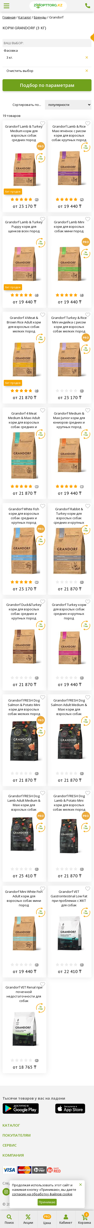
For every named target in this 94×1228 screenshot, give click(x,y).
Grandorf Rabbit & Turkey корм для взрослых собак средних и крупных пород (69, 516)
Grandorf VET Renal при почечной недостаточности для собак (24, 994)
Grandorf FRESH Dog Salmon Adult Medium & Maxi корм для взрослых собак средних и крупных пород (69, 707)
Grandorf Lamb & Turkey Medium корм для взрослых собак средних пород (24, 133)
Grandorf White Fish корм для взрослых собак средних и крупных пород (24, 516)
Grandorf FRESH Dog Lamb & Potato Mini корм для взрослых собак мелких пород (69, 803)
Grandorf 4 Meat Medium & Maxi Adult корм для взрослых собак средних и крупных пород (24, 420)
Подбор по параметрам (47, 85)
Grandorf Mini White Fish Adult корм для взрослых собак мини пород (24, 898)
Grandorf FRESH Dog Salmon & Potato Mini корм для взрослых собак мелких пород (24, 707)
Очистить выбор (47, 70)
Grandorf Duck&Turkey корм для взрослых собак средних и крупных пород (24, 611)
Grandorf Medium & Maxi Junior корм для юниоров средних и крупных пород (69, 420)
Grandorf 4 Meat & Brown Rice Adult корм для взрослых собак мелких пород (24, 324)
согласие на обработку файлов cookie (42, 1194)
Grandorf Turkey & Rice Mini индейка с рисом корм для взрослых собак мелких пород (69, 324)
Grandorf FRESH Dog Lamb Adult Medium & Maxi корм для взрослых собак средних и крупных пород (24, 803)
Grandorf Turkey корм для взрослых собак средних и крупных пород (69, 611)
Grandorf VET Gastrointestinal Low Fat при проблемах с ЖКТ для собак (69, 898)
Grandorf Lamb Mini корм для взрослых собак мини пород (69, 226)
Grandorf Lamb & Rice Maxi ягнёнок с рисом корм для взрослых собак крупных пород (69, 133)
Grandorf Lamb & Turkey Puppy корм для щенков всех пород (24, 226)
